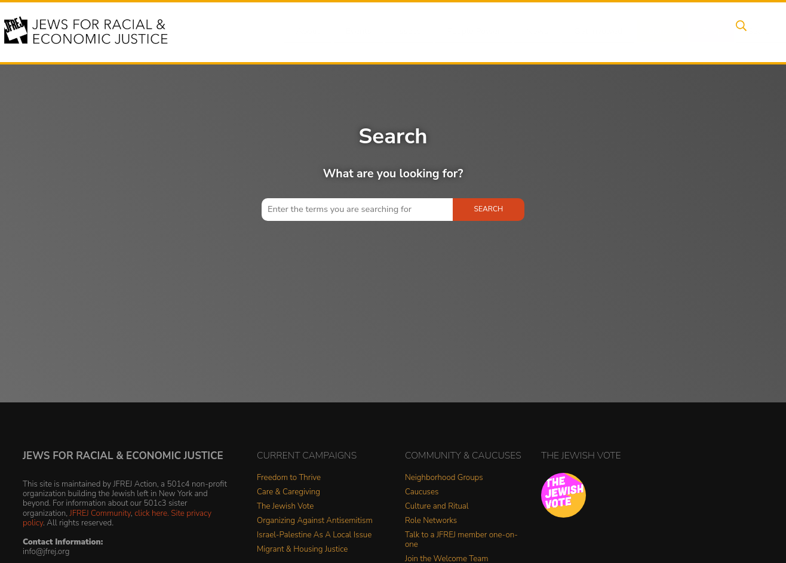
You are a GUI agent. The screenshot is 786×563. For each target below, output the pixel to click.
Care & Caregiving (288, 492)
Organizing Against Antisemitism (315, 521)
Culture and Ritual (437, 507)
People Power (465, 31)
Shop (694, 31)
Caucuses (421, 492)
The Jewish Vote (285, 507)
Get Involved (585, 31)
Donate (647, 31)
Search (738, 31)
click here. (151, 513)
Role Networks (431, 521)
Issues (403, 31)
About (309, 31)
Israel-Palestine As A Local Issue (314, 535)
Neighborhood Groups (444, 478)
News (527, 31)
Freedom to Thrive (289, 478)
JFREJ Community (100, 513)
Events (356, 31)
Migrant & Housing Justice (302, 549)
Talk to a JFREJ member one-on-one (461, 540)
